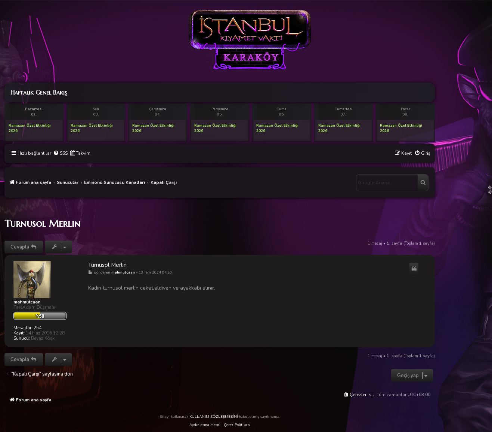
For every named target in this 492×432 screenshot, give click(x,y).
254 (37, 327)
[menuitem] (60, 153)
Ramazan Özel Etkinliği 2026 (30, 128)
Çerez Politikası (237, 425)
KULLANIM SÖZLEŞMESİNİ (213, 416)
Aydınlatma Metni (204, 425)
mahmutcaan (26, 302)
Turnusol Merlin (42, 223)
